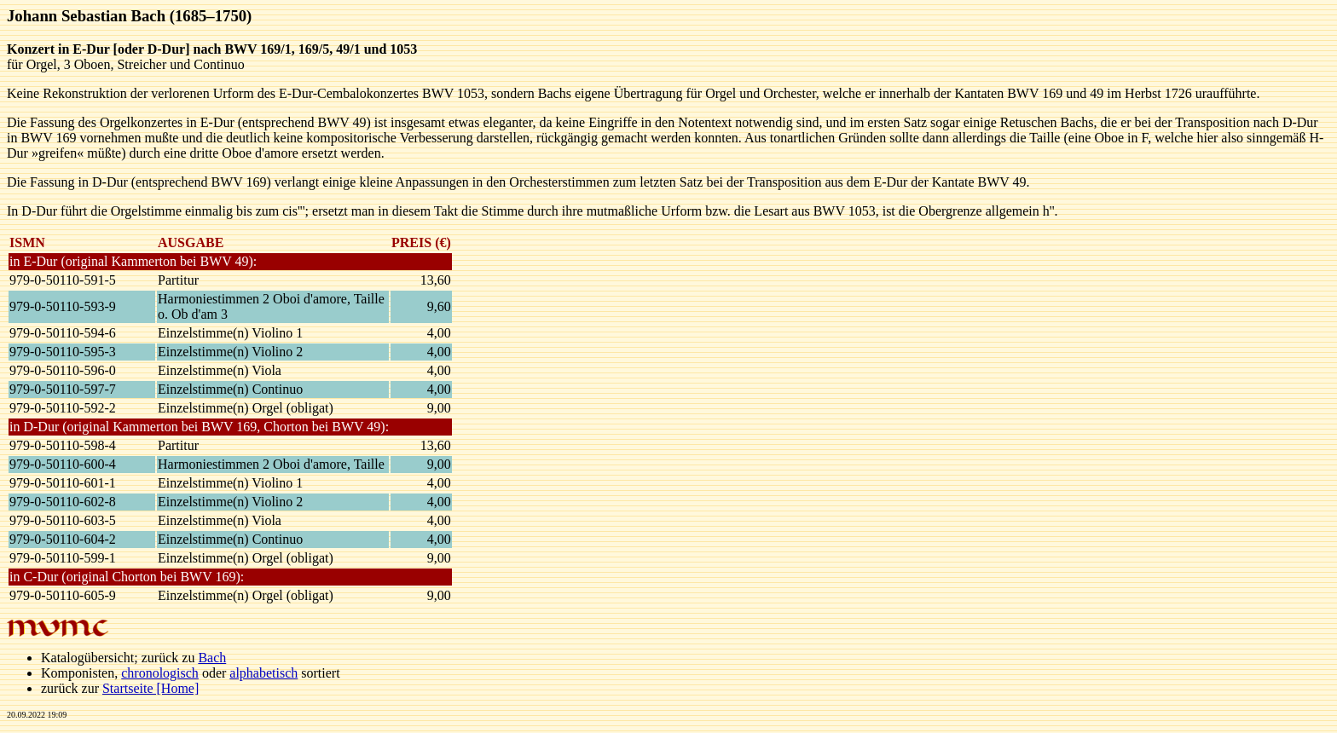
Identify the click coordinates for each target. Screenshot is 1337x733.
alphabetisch (263, 673)
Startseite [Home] (150, 688)
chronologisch (160, 673)
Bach (212, 657)
